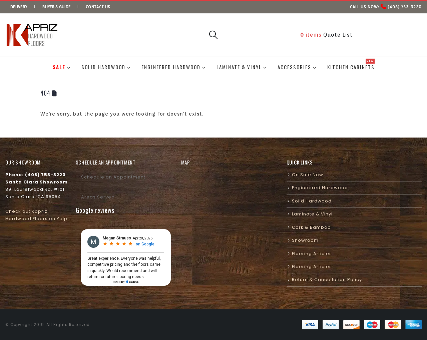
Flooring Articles (312, 253)
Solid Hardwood (103, 67)
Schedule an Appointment (113, 177)
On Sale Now (307, 174)
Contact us (98, 7)
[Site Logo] (32, 35)
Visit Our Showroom (391, 34)
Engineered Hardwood (170, 67)
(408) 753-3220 (405, 7)
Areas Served (98, 197)
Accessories (294, 67)
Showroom (305, 240)
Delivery (18, 7)
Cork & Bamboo (311, 227)
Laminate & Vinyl (239, 67)
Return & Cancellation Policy (327, 279)
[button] (213, 35)
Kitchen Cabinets (351, 65)
